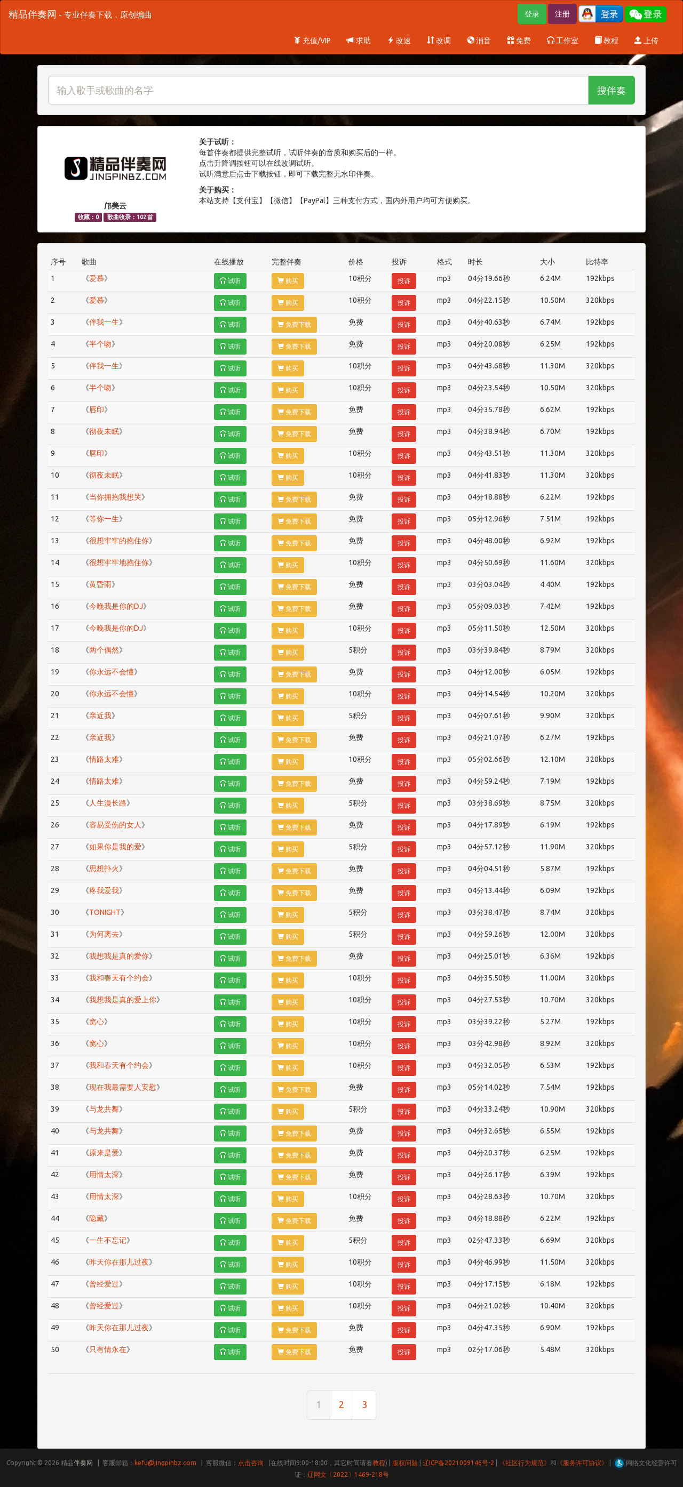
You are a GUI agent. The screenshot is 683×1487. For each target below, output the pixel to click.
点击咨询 (251, 1462)
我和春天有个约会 (119, 978)
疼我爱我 (104, 890)
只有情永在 (107, 1349)
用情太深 (104, 1174)
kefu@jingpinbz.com (165, 1462)
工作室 (562, 40)
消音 (479, 40)
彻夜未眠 (104, 431)
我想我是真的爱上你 (122, 999)
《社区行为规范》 (524, 1462)
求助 (359, 40)
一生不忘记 (107, 1240)
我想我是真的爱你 (119, 956)
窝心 (96, 1021)
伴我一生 (104, 322)
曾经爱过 (104, 1284)
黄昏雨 (100, 584)
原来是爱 (104, 1152)
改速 (399, 40)
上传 (646, 40)
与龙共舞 (104, 1109)
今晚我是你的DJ (116, 606)
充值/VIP (312, 40)
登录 (532, 14)
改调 (439, 40)
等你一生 (104, 519)
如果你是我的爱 (115, 846)
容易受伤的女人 (115, 825)
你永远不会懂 (111, 672)
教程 (606, 40)
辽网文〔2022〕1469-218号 (348, 1474)
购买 (287, 280)
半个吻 (100, 344)
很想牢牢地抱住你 (119, 562)
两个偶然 (104, 650)
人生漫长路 (107, 803)
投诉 (404, 280)
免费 (519, 40)
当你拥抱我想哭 (115, 497)
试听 (230, 280)
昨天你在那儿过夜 (119, 1262)
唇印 (96, 409)
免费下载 (294, 324)
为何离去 (104, 934)
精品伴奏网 (80, 14)
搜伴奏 (611, 90)
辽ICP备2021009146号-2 (458, 1462)
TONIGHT (105, 912)
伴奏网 (83, 1462)
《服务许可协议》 (582, 1462)
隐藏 (96, 1218)
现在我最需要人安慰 (122, 1087)
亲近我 (100, 715)
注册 (562, 14)
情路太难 (104, 759)
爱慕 (96, 278)
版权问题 (405, 1462)
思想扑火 (104, 868)
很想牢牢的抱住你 (119, 540)
